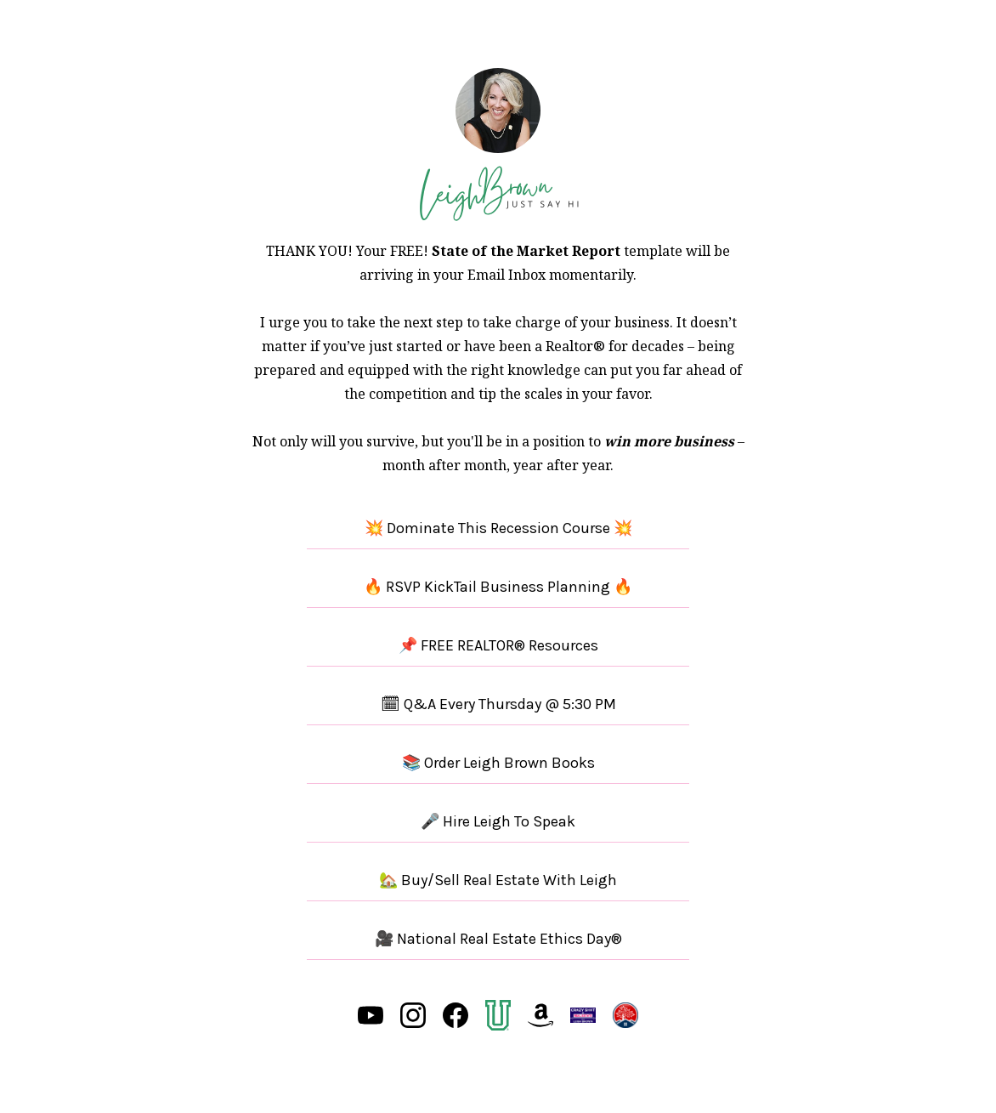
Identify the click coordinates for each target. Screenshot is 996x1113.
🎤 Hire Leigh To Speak (498, 821)
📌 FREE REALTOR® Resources (498, 645)
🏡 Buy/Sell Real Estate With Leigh (498, 880)
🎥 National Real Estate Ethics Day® (498, 938)
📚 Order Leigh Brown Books (498, 762)
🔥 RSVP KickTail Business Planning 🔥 (498, 586)
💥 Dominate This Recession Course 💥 (498, 528)
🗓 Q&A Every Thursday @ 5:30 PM (498, 704)
